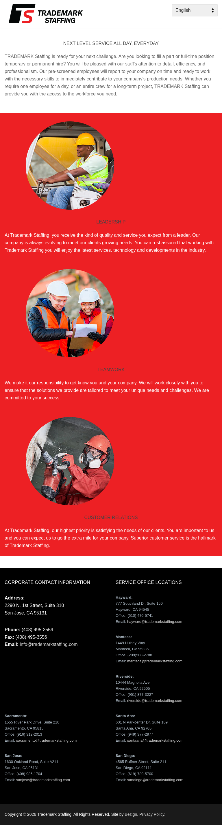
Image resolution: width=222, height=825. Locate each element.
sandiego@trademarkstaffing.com (155, 780)
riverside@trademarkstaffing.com (154, 700)
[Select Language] (195, 10)
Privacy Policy (151, 814)
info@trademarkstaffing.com (48, 644)
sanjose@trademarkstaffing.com (43, 780)
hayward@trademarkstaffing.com (154, 621)
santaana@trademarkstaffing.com (155, 740)
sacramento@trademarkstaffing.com (46, 740)
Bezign (131, 814)
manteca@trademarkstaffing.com (154, 661)
